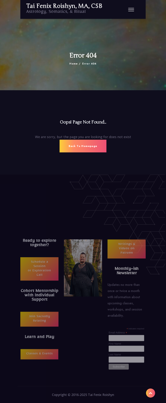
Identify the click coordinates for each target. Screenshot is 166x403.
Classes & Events (39, 355)
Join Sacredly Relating (39, 320)
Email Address (118, 333)
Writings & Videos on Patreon (126, 250)
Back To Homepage (83, 146)
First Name (115, 344)
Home (73, 63)
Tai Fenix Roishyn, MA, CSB (64, 6)
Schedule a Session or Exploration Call (39, 270)
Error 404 (89, 63)
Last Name (115, 355)
